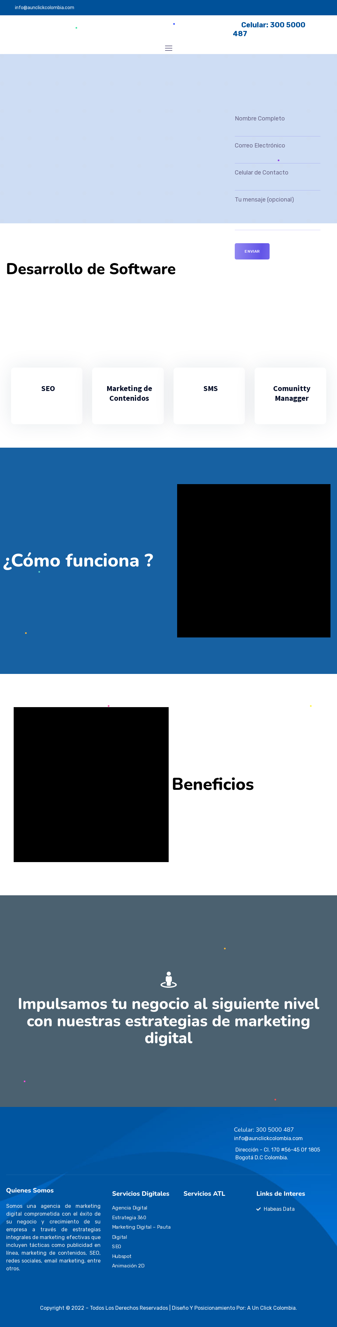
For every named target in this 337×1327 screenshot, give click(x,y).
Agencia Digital (129, 1208)
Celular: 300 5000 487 (264, 1130)
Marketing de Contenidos (129, 393)
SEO (48, 388)
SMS (211, 388)
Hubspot (122, 1256)
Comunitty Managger (292, 393)
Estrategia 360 (129, 1218)
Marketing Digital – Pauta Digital (141, 1232)
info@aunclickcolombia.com (44, 7)
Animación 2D (128, 1266)
